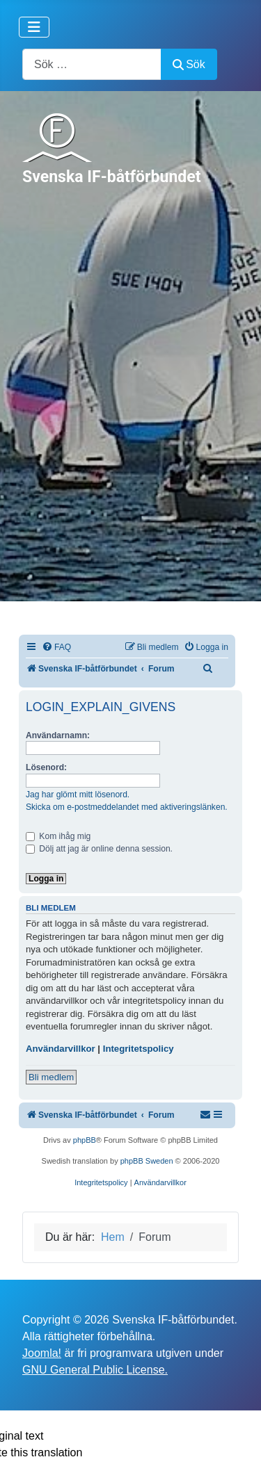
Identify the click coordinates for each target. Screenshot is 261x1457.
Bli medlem (51, 1077)
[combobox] (91, 64)
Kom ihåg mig (58, 836)
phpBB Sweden (146, 1161)
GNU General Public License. (95, 1370)
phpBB (84, 1140)
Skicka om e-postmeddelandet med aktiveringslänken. (127, 807)
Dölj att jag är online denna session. (99, 849)
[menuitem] (56, 647)
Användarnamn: (58, 735)
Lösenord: (46, 767)
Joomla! (41, 1353)
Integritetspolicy (138, 1048)
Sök (189, 64)
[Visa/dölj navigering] (34, 27)
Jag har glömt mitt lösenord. (77, 794)
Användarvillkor (60, 1048)
